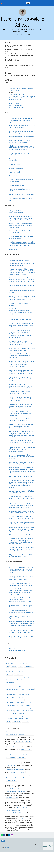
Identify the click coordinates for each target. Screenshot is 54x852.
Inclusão (27, 700)
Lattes (16, 34)
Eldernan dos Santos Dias (12, 797)
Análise (7, 661)
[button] (2, 835)
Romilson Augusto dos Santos (12, 775)
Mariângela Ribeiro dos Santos (18, 772)
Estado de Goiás (30, 689)
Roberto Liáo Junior (19, 741)
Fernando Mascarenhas (11, 731)
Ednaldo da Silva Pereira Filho (12, 788)
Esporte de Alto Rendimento (12, 689)
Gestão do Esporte (26, 697)
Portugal (18, 710)
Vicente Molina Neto (10, 757)
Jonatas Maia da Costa (11, 780)
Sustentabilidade (16, 721)
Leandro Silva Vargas (26, 775)
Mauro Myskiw (18, 762)
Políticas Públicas (10, 710)
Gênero (16, 700)
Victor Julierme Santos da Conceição (14, 783)
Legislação (28, 702)
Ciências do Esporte (29, 666)
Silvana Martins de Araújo (11, 752)
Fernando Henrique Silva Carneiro (26, 734)
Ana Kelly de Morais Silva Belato (13, 810)
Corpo (24, 669)
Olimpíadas (8, 708)
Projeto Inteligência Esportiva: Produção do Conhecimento (19, 716)
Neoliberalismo (29, 705)
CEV (2, 840)
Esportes (22, 689)
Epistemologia (22, 677)
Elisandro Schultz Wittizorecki (12, 760)
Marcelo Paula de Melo (26, 749)
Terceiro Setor (25, 721)
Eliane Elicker (29, 741)
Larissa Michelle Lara (23, 731)
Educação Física (18, 674)
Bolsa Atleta (26, 663)
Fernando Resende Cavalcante (13, 800)
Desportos (14, 671)
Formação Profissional (11, 694)
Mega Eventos (20, 705)
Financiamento (9, 692)
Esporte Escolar (20, 679)
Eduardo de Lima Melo (22, 807)
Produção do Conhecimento (28, 710)
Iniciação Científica (10, 702)
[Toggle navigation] (51, 3)
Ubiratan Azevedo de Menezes (13, 754)
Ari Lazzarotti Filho (21, 757)
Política (21, 708)
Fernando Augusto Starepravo (12, 746)
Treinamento (9, 724)
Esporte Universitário (10, 682)
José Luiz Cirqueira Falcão (27, 754)
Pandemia (15, 708)
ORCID (22, 34)
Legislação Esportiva (10, 705)
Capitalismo (13, 666)
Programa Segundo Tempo (18, 713)
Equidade (29, 677)
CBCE (7, 666)
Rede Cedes (9, 718)
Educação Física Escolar (11, 677)
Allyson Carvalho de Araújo (12, 777)
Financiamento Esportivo (20, 692)
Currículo (8, 671)
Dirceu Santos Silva (10, 765)
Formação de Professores (23, 694)
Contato (28, 34)
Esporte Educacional (10, 679)
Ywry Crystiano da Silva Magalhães (14, 812)
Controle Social (17, 669)
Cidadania (20, 666)
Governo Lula (9, 700)
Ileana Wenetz (9, 762)
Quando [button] (14, 103)
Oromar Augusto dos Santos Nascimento (15, 769)
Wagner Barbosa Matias (11, 734)
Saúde (26, 718)
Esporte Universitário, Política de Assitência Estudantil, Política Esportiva (20, 686)
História (21, 700)
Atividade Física (15, 661)
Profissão (8, 713)
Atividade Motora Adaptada (26, 661)
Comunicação (9, 669)
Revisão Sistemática (18, 718)
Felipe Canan (22, 744)
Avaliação (19, 663)
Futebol (8, 697)
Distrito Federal (9, 674)
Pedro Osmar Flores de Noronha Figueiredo (15, 791)
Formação (30, 692)
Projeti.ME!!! (6, 847)
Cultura (29, 669)
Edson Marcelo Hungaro (11, 737)
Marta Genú (22, 777)
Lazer (22, 702)
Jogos (18, 702)
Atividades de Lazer (10, 663)
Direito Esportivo (22, 671)
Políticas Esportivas (29, 708)
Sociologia (8, 721)
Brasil (32, 663)
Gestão (18, 697)
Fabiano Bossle (24, 760)
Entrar (27, 3)
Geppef (13, 697)
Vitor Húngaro (25, 818)
